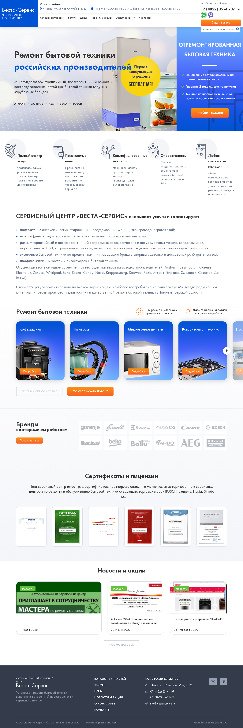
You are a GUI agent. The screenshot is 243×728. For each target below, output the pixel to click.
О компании (104, 703)
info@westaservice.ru (214, 3)
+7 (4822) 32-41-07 (220, 9)
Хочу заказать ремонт (90, 391)
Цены (83, 17)
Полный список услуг (39, 391)
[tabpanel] (88, 79)
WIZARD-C (221, 722)
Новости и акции (101, 17)
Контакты (145, 17)
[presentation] (227, 351)
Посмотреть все (29, 440)
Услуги (72, 17)
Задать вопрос (221, 22)
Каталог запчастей (52, 17)
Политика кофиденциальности (100, 722)
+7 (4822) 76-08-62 (162, 697)
